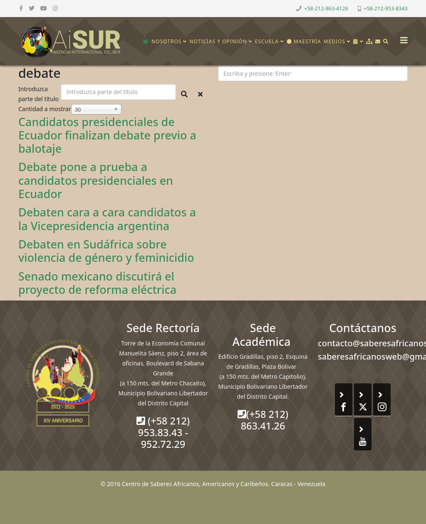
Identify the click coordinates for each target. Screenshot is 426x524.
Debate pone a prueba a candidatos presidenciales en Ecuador (95, 180)
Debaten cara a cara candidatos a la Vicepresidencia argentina (107, 218)
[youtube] (43, 8)
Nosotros (166, 41)
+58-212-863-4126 (326, 8)
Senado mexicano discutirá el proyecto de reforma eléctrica (97, 282)
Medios (334, 41)
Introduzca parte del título (39, 94)
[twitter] (32, 8)
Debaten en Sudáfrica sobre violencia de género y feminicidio (106, 250)
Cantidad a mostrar (44, 109)
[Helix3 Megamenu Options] (402, 37)
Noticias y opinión (218, 41)
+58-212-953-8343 (386, 8)
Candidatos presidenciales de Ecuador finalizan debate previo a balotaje (107, 135)
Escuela (267, 41)
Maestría (304, 41)
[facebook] (21, 8)
